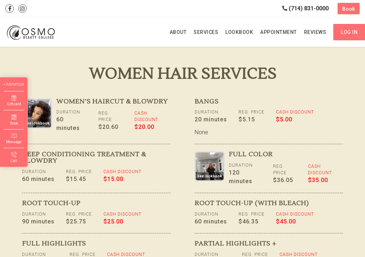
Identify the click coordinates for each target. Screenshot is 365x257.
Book (348, 9)
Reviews (315, 32)
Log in (349, 32)
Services (206, 32)
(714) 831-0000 (305, 8)
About (178, 32)
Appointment (278, 32)
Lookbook (239, 32)
